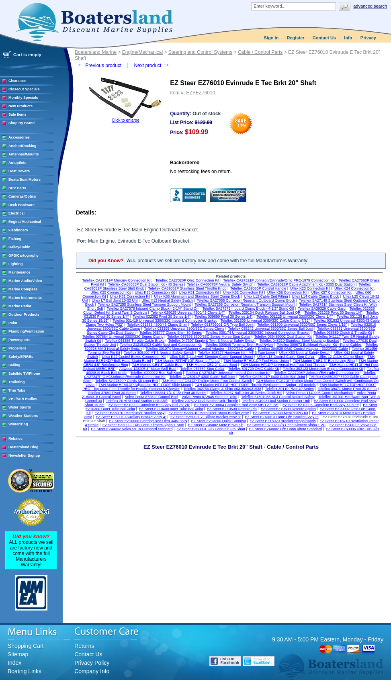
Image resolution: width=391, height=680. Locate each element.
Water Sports (19, 407)
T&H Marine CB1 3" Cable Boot (157, 365)
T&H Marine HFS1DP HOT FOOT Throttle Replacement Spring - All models (255, 385)
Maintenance (19, 272)
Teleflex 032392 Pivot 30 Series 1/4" (161, 316)
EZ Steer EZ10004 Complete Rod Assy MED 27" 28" (236, 405)
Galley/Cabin (19, 247)
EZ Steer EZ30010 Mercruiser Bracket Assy (129, 413)
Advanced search (370, 6)
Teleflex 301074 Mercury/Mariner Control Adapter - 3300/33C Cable (199, 349)
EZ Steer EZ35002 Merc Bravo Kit (215, 425)
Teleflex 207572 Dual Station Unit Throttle (205, 401)
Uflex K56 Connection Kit (287, 292)
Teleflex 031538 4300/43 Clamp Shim (157, 325)
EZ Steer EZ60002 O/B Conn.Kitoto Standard (285, 429)
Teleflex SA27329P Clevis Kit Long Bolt (126, 381)
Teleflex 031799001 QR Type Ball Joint (222, 325)
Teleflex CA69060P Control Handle (258, 288)
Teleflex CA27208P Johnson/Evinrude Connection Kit (317, 373)
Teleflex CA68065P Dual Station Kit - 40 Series (145, 284)
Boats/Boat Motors (24, 180)
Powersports (19, 340)
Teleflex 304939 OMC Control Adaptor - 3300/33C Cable (303, 349)
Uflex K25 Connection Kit (110, 292)
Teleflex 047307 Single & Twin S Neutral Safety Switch (212, 341)
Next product (152, 65)
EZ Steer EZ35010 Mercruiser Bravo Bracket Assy (208, 413)
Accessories (19, 137)
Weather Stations (23, 416)
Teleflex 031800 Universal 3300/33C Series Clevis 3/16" (302, 325)
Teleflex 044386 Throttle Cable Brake (134, 341)
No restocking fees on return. (201, 171)
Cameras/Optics (22, 196)
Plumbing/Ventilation (26, 331)
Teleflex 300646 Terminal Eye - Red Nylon (238, 345)
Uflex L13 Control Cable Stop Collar (286, 357)
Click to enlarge (125, 120)
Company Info (91, 671)
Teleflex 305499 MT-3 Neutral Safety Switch (159, 353)
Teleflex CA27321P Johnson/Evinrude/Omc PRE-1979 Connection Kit (279, 280)
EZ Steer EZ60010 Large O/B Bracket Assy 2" (282, 417)
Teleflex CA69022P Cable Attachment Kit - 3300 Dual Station (305, 284)
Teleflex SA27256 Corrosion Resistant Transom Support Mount (244, 304)
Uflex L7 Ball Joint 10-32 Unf (114, 300)
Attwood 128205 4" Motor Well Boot (147, 369)
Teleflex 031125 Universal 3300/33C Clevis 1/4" (294, 316)
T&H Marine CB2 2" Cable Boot (211, 365)
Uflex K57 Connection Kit (331, 292)
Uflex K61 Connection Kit (130, 296)
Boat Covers (19, 171)
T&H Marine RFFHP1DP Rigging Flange (187, 361)
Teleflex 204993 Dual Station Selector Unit (276, 401)
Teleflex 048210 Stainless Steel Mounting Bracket (299, 341)
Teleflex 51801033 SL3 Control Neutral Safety (278, 397)
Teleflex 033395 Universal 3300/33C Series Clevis (184, 329)
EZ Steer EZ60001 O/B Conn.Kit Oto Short (210, 429)
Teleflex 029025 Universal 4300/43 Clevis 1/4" (188, 312)
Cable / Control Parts (260, 52)
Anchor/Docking (22, 146)
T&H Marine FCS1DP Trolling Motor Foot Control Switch (207, 381)
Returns (84, 646)
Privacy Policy (91, 663)
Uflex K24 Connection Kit (354, 288)
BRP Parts (17, 188)
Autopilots (17, 163)
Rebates (15, 439)
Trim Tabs (16, 390)
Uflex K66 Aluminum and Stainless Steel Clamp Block (197, 296)
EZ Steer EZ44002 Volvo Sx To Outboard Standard (132, 429)
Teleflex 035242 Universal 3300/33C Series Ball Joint (270, 329)
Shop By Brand (21, 123)
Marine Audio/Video (25, 281)
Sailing (14, 365)
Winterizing (18, 424)
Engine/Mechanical (24, 222)
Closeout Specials (24, 89)
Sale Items (17, 114)
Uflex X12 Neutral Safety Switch (167, 300)
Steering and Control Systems (200, 52)
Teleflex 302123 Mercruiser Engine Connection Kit (323, 369)
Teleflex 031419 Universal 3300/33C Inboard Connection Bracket (165, 321)
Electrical (16, 213)
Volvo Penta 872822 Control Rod (151, 397)
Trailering (16, 382)
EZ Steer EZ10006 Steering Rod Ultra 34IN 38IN (148, 421)
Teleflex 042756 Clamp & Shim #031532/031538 (222, 389)
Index (14, 663)
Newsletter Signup (24, 455)
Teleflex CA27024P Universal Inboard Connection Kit (228, 373)
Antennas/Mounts (23, 154)
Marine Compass (22, 289)
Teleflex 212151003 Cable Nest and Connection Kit (161, 345)
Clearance (17, 81)
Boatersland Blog (23, 447)
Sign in (271, 37)
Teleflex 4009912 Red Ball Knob (156, 373)
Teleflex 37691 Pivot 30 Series (112, 393)
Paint (12, 323)
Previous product (99, 65)
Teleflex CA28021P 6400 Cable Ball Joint (272, 377)
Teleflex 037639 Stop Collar (202, 369)
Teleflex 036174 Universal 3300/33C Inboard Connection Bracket (258, 333)
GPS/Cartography (23, 255)
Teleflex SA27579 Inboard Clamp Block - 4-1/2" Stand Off (248, 308)
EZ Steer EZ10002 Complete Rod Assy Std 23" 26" (149, 405)
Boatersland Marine (96, 52)
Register (296, 37)
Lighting (15, 264)
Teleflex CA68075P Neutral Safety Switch (220, 284)
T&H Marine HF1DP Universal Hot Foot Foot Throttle (283, 365)
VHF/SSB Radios (22, 399)
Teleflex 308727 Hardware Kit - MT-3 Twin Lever (236, 353)
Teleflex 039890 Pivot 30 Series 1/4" (223, 316)
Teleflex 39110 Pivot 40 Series (289, 389)
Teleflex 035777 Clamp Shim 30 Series (170, 333)
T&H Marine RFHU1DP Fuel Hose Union (256, 361)
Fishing (14, 239)
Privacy (368, 37)
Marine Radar (19, 306)
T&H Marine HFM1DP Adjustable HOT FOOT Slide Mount (144, 385)
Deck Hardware (21, 205)
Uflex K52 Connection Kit (243, 292)
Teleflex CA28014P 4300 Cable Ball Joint (202, 377)
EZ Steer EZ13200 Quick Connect (218, 421)
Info (348, 37)
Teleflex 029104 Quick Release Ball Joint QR (265, 312)
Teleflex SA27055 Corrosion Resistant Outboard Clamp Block (246, 300)
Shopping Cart (26, 646)
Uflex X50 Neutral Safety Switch (305, 353)
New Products (20, 106)
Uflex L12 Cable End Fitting (266, 296)
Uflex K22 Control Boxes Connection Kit (134, 357)
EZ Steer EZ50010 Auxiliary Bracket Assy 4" (131, 417)
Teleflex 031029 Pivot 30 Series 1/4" (333, 312)
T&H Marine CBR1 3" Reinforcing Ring (323, 361)
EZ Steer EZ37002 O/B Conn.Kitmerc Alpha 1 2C (286, 425)
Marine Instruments (25, 298)
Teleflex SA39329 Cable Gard (322, 308)
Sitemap (18, 654)
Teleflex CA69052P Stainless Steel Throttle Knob (187, 288)
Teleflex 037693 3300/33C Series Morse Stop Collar (208, 337)
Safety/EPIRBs (20, 357)
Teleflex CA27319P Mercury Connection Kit (116, 280)
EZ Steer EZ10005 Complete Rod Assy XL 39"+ (321, 405)
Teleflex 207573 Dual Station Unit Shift (137, 401)
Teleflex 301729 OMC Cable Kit (253, 369)
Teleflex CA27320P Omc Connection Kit (187, 280)
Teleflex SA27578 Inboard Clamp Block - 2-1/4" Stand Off (153, 308)
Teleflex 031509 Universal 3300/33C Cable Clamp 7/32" (265, 321)
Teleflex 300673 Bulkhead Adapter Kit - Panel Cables (319, 345)
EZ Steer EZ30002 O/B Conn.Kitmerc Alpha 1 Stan (143, 425)
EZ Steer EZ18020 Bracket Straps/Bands (283, 421)
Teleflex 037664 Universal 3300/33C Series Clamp (122, 337)
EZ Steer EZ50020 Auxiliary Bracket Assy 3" (205, 417)
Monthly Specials (23, 98)
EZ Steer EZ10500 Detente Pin (232, 409)
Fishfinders (18, 230)
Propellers (17, 348)
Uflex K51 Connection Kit (199, 292)
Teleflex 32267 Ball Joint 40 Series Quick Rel (246, 393)
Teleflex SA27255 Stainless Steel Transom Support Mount (144, 304)
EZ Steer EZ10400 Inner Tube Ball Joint (171, 409)
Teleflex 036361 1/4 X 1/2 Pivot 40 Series (173, 393)
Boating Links (24, 671)
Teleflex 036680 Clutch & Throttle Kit (342, 333)
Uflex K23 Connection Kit (310, 288)
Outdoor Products (23, 314)
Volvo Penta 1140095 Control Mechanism (319, 393)
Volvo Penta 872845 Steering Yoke (209, 397)
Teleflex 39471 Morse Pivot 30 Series (347, 389)
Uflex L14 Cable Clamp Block (315, 296)
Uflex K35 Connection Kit (155, 292)
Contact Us (324, 37)
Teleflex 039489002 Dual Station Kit (283, 337)
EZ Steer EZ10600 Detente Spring (288, 409)
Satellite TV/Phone (24, 374)
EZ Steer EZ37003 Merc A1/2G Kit (280, 413)
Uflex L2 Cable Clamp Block (340, 357)
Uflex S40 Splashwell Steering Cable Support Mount (211, 357)
